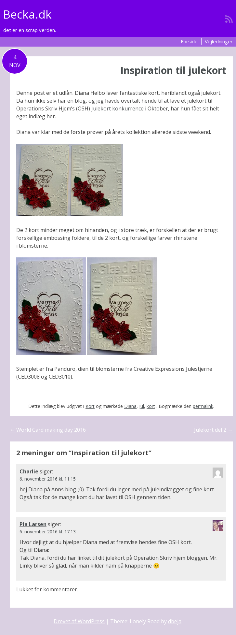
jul (141, 406)
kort (151, 406)
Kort (90, 406)
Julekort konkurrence (118, 108)
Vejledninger (219, 41)
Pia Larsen (33, 524)
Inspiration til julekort (173, 70)
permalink (203, 406)
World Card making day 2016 (48, 429)
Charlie (29, 471)
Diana (130, 406)
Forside (189, 41)
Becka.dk (27, 14)
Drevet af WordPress (79, 621)
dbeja (174, 621)
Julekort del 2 (213, 429)
